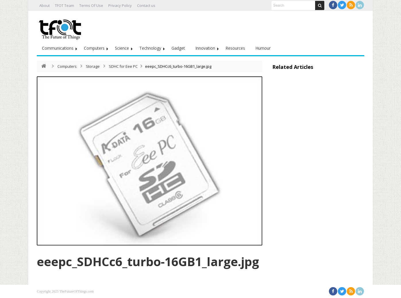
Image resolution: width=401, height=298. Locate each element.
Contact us (146, 5)
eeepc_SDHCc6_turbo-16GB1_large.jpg (148, 261)
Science (122, 48)
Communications (58, 48)
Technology (150, 48)
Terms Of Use (91, 5)
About (44, 5)
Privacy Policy (120, 5)
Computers (94, 48)
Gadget (178, 48)
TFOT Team (64, 5)
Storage (93, 66)
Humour (263, 48)
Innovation (205, 48)
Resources (235, 48)
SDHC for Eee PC (123, 66)
